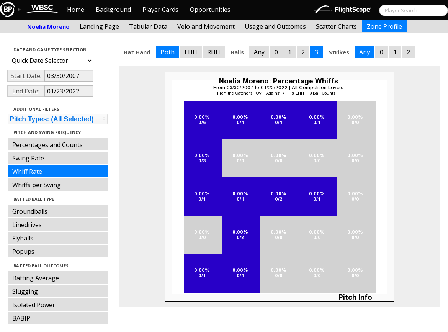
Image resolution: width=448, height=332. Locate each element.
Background (113, 9)
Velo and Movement (206, 26)
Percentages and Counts (47, 145)
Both (167, 52)
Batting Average (35, 278)
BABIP (21, 318)
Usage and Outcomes (275, 26)
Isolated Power (33, 305)
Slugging (25, 291)
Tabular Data (148, 26)
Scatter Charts (336, 26)
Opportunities (210, 9)
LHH (191, 52)
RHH (213, 52)
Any (259, 52)
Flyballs (22, 238)
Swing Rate (28, 158)
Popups (23, 251)
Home (75, 9)
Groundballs (29, 211)
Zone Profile (384, 26)
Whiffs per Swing (36, 185)
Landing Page (99, 26)
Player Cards (160, 9)
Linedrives (27, 225)
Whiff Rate (27, 171)
